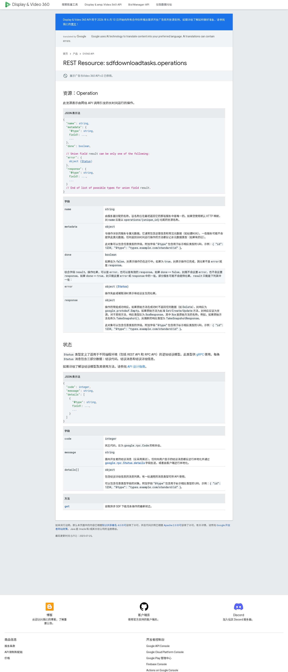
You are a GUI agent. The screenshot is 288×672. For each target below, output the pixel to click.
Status (86, 161)
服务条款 (10, 646)
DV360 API (88, 53)
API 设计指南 (136, 366)
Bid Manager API (138, 4)
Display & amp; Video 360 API (103, 4)
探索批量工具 (70, 4)
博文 (73, 24)
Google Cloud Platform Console (165, 652)
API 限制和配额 (14, 652)
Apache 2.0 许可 (173, 525)
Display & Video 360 (30, 4)
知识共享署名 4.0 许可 (114, 525)
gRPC (200, 354)
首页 (65, 53)
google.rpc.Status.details (125, 463)
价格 (7, 658)
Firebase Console (156, 664)
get (67, 506)
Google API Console (158, 646)
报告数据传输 (164, 4)
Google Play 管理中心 (159, 658)
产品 (75, 53)
